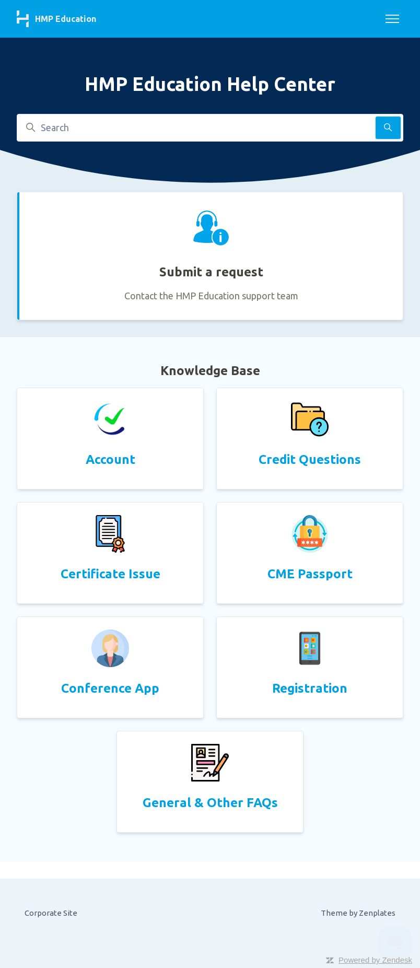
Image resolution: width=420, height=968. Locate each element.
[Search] (210, 128)
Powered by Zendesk (375, 959)
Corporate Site (51, 912)
